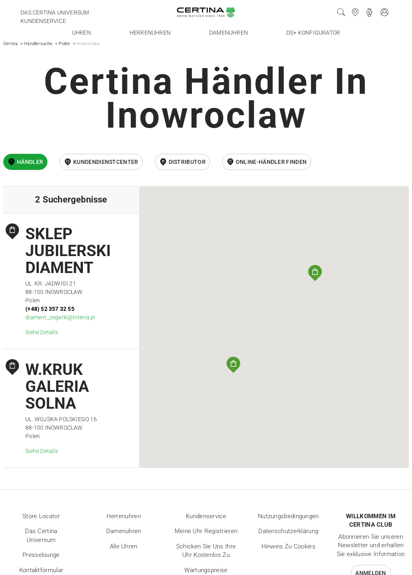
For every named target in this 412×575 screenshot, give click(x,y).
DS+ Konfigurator (313, 32)
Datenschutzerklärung (288, 531)
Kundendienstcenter (105, 162)
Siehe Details (41, 332)
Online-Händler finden (271, 162)
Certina (10, 43)
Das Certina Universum (55, 12)
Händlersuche (38, 43)
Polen (64, 43)
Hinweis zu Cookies (288, 546)
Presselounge (41, 554)
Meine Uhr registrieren (206, 531)
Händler (30, 162)
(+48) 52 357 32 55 (49, 309)
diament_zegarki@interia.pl (60, 317)
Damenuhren (228, 32)
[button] (315, 273)
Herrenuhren (150, 32)
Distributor (187, 162)
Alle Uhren (124, 546)
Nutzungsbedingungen (288, 516)
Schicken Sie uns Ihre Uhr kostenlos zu (206, 551)
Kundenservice (43, 21)
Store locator (41, 516)
